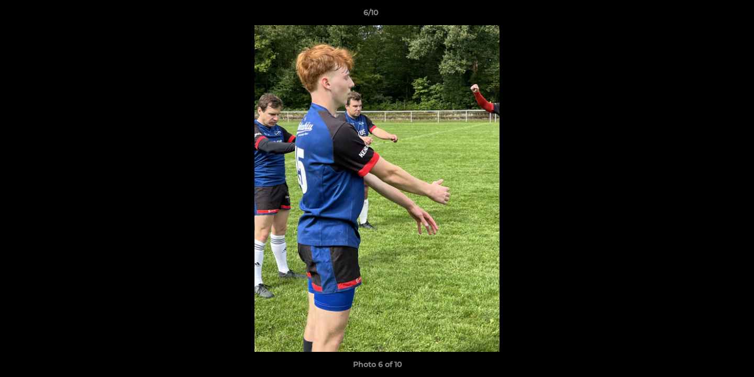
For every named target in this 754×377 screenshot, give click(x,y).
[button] (710, 15)
